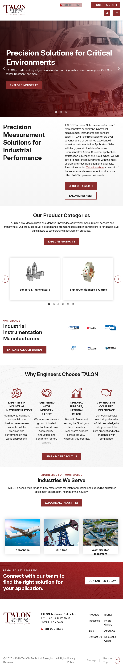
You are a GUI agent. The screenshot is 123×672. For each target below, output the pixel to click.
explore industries (24, 85)
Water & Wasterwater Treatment (100, 552)
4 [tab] (63, 304)
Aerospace (23, 552)
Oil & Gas (61, 552)
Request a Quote (110, 641)
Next (119, 68)
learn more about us (61, 458)
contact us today (102, 583)
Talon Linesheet (95, 167)
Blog (91, 632)
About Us (109, 632)
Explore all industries (61, 504)
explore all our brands (25, 349)
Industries (94, 622)
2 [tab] (61, 112)
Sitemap (90, 663)
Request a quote (81, 186)
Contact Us (95, 639)
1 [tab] (56, 112)
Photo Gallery (108, 624)
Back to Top (111, 663)
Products (94, 616)
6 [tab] (73, 304)
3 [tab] (66, 112)
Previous (4, 68)
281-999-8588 (67, 6)
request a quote (103, 6)
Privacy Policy (70, 663)
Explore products (61, 241)
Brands (108, 616)
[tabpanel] (61, 69)
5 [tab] (68, 304)
